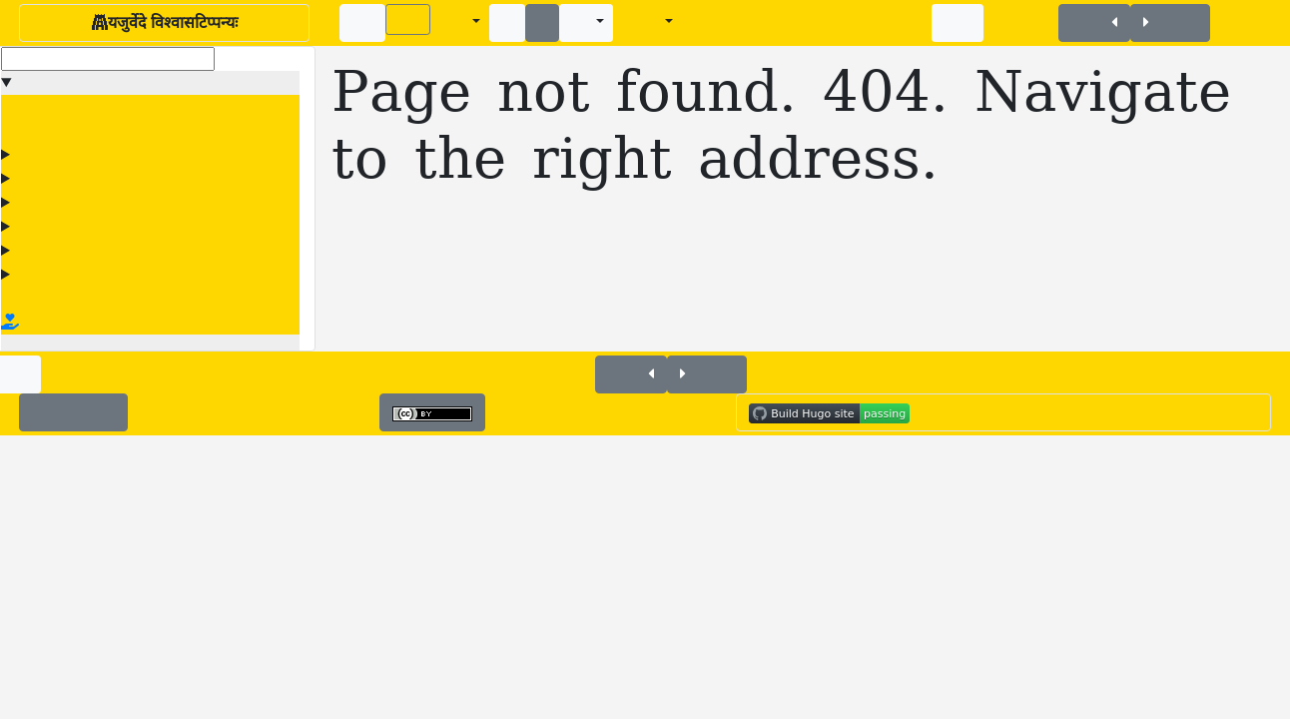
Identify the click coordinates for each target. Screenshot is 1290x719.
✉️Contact (73, 412)
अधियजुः (45, 155)
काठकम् (43, 179)
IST (1238, 412)
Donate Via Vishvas (91, 323)
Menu (40, 83)
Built (856, 412)
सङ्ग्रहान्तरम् (52, 275)
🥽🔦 (957, 19)
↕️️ (542, 23)
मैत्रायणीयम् (52, 227)
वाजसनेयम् (52, 251)
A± (453, 23)
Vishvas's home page (87, 299)
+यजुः (1094, 23)
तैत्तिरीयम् (47, 203)
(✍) (407, 19)
